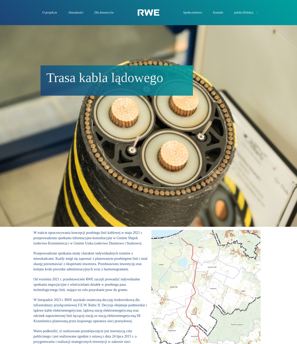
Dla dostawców (104, 12)
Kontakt (218, 12)
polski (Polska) (243, 12)
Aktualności (75, 12)
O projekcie (49, 12)
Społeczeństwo (192, 12)
